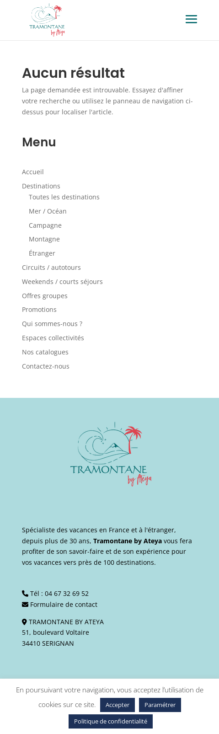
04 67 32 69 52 (67, 593)
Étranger (42, 253)
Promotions (39, 309)
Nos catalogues (45, 352)
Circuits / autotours (51, 267)
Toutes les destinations (64, 197)
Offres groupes (45, 295)
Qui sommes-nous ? (52, 323)
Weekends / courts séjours (62, 281)
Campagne (45, 225)
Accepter (117, 705)
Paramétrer (160, 705)
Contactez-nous (45, 366)
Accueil (33, 171)
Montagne (44, 239)
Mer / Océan (48, 211)
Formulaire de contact (63, 604)
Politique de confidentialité (110, 721)
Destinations (41, 186)
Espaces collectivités (53, 337)
